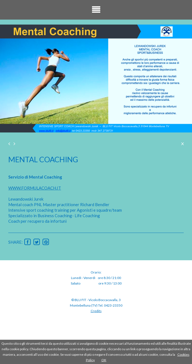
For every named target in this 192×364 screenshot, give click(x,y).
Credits (96, 311)
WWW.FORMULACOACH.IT (34, 187)
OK (103, 360)
